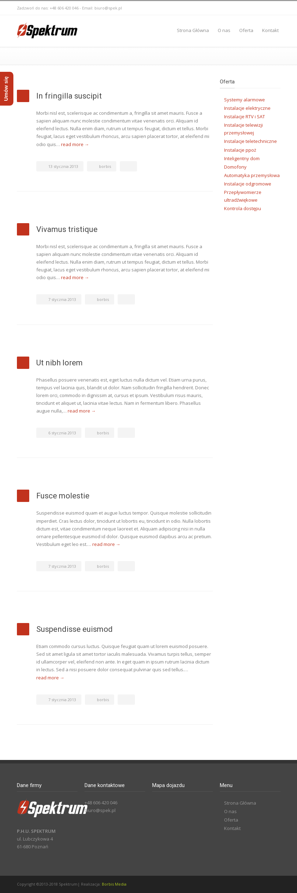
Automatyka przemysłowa (252, 175)
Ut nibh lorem (59, 362)
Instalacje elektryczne (247, 108)
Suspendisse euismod (74, 629)
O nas (224, 30)
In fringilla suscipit (69, 96)
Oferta (246, 30)
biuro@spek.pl (108, 8)
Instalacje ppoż (240, 150)
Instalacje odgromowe (247, 184)
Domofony (235, 167)
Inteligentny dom (242, 158)
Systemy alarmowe (244, 99)
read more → (75, 144)
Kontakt (270, 30)
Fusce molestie (62, 495)
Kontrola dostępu (242, 208)
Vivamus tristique (67, 229)
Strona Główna (193, 30)
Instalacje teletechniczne (250, 141)
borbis (105, 166)
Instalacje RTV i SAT (244, 116)
